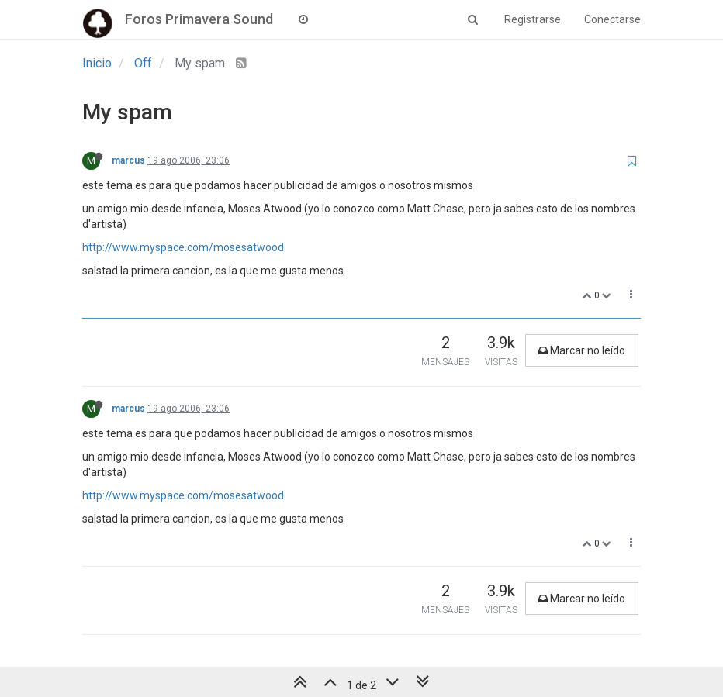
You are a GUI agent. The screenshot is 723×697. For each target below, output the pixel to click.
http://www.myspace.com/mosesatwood (183, 247)
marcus (128, 160)
